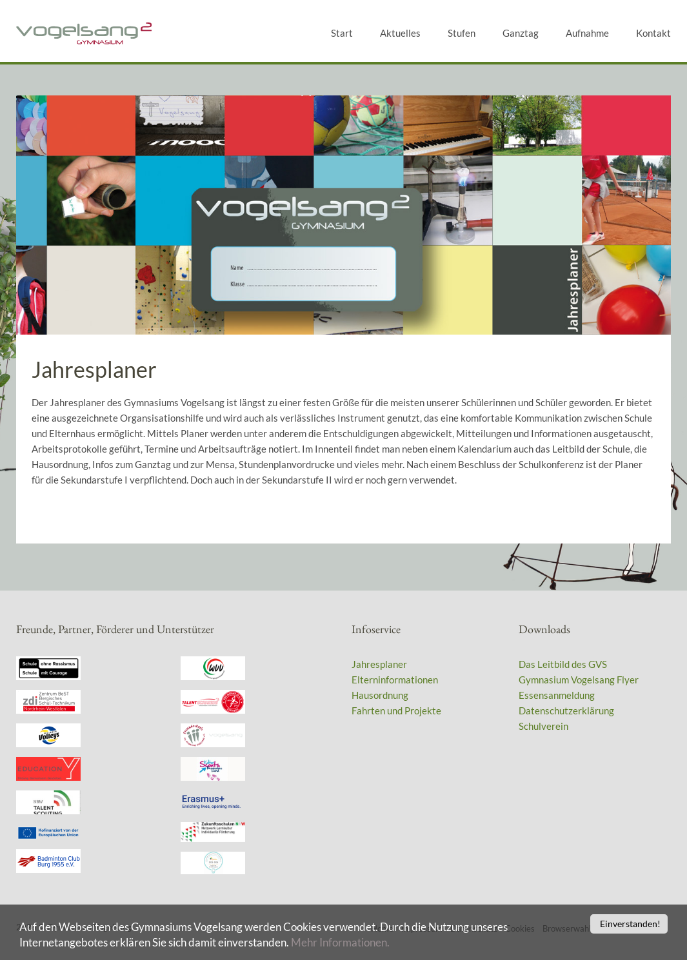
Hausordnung (380, 695)
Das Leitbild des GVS (563, 664)
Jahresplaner (379, 664)
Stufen (461, 33)
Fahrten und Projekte (396, 710)
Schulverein (543, 726)
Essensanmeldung (557, 695)
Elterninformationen (395, 679)
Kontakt (653, 33)
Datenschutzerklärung (566, 710)
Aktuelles (400, 33)
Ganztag (521, 33)
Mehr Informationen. (340, 945)
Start (342, 33)
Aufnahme (587, 33)
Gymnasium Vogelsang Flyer (579, 679)
